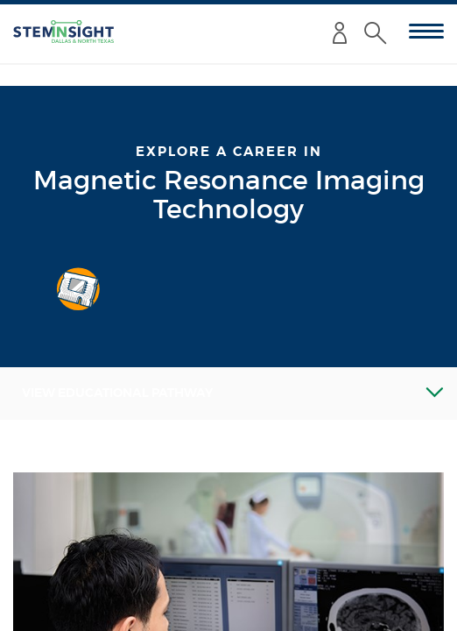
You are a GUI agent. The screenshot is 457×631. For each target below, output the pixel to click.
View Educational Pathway (117, 393)
